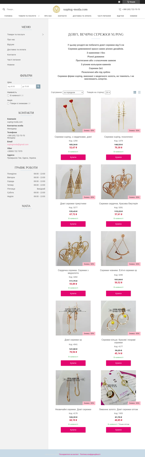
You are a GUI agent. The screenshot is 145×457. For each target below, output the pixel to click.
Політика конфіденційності (90, 454)
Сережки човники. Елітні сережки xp (118, 270)
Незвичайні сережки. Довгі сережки (73, 409)
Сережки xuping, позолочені (118, 137)
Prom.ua (85, 452)
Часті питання (104, 16)
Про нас (48, 16)
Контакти (62, 16)
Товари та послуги (27, 16)
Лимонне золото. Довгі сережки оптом (118, 409)
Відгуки (120, 16)
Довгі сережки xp (73, 340)
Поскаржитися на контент (69, 454)
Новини (133, 16)
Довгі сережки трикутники (73, 203)
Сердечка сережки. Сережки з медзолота (73, 271)
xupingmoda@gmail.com (17, 144)
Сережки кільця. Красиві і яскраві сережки (118, 341)
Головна (8, 16)
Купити (73, 157)
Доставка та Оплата (82, 16)
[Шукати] (4, 9)
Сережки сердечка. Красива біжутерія (118, 203)
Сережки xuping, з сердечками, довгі (73, 137)
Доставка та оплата (16, 49)
